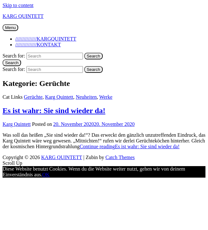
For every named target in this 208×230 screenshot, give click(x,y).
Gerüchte (33, 97)
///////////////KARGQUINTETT (45, 39)
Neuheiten (86, 97)
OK (45, 174)
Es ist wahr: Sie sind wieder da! (54, 110)
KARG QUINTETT (23, 16)
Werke (105, 97)
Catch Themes (120, 157)
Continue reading (129, 146)
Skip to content (18, 5)
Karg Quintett (59, 97)
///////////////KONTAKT (38, 44)
